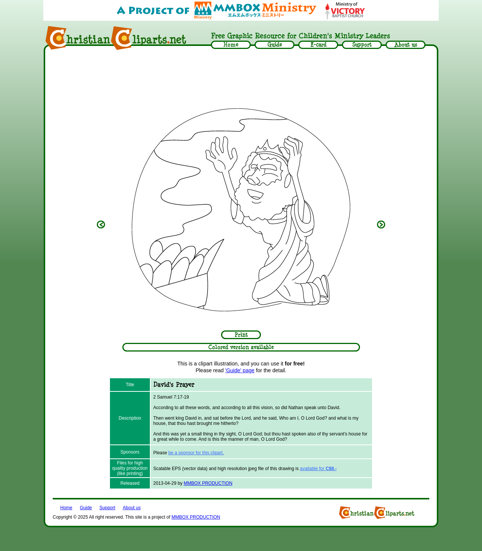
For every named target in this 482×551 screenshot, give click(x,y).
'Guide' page (240, 370)
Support (107, 507)
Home (66, 507)
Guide (86, 507)
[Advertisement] (241, 74)
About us (131, 507)
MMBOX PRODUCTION (208, 483)
